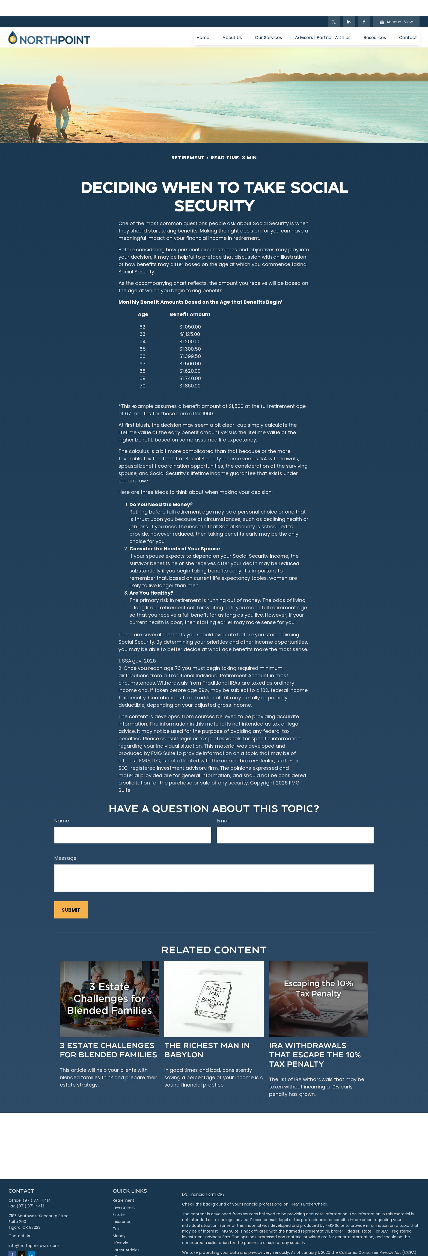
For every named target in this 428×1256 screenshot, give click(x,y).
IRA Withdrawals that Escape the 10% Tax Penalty (315, 1038)
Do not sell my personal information (354, 1242)
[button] (203, 21)
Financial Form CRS (207, 1178)
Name (61, 804)
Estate (119, 1198)
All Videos (121, 1240)
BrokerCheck (315, 1188)
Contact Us (19, 1219)
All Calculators (126, 1248)
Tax (116, 1212)
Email (223, 804)
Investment (124, 1191)
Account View (396, 5)
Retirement (123, 1184)
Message (65, 841)
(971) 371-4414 (37, 1184)
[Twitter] (334, 5)
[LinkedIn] (349, 5)
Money (119, 1219)
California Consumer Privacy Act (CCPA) (378, 1236)
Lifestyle (120, 1226)
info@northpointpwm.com (33, 1229)
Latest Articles (126, 1233)
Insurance (122, 1205)
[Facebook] (364, 5)
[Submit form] (71, 893)
